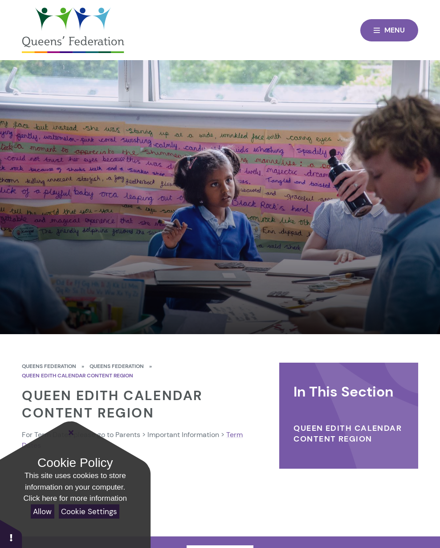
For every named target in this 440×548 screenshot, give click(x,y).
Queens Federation (49, 366)
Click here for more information (75, 498)
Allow (42, 511)
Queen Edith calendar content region (77, 375)
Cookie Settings (89, 511)
